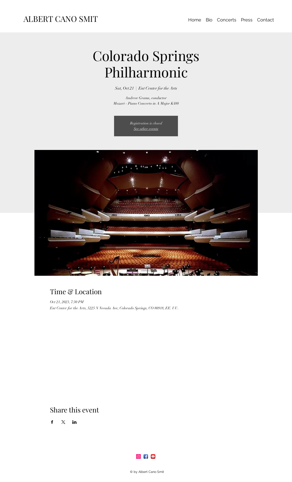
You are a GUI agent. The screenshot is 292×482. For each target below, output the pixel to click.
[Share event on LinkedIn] (74, 422)
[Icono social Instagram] (138, 456)
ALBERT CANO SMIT (62, 18)
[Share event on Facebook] (52, 422)
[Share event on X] (63, 422)
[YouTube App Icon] (153, 456)
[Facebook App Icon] (145, 456)
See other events (146, 128)
